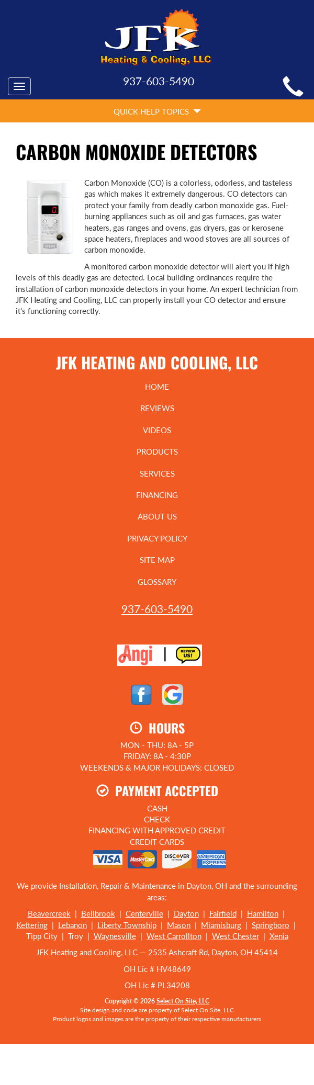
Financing (157, 495)
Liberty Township (126, 925)
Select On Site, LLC (182, 1001)
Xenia (279, 936)
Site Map (157, 559)
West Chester (235, 936)
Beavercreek (49, 913)
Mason (178, 925)
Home (157, 386)
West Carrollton (174, 936)
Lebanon (72, 925)
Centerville (144, 913)
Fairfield (223, 913)
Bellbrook (98, 913)
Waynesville (115, 936)
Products (157, 451)
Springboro (270, 925)
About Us (157, 516)
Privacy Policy (157, 538)
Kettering (32, 925)
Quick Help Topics (157, 111)
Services (157, 473)
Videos (157, 430)
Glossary (157, 581)
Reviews (157, 408)
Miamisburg (221, 925)
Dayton (186, 913)
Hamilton (262, 913)
